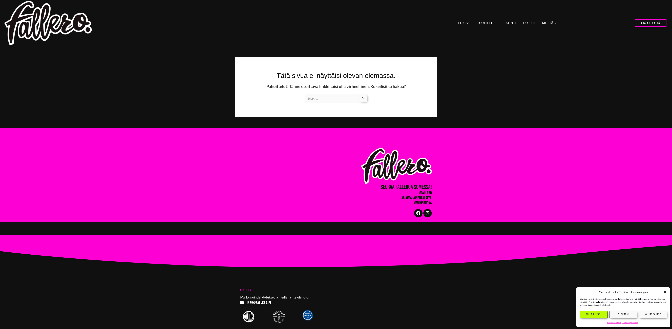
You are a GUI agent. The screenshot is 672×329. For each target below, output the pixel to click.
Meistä (549, 23)
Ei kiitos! (623, 314)
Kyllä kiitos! (594, 314)
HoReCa (529, 23)
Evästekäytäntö (614, 322)
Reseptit (509, 23)
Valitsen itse (653, 314)
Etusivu (464, 23)
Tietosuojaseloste (630, 322)
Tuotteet (486, 23)
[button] (665, 292)
